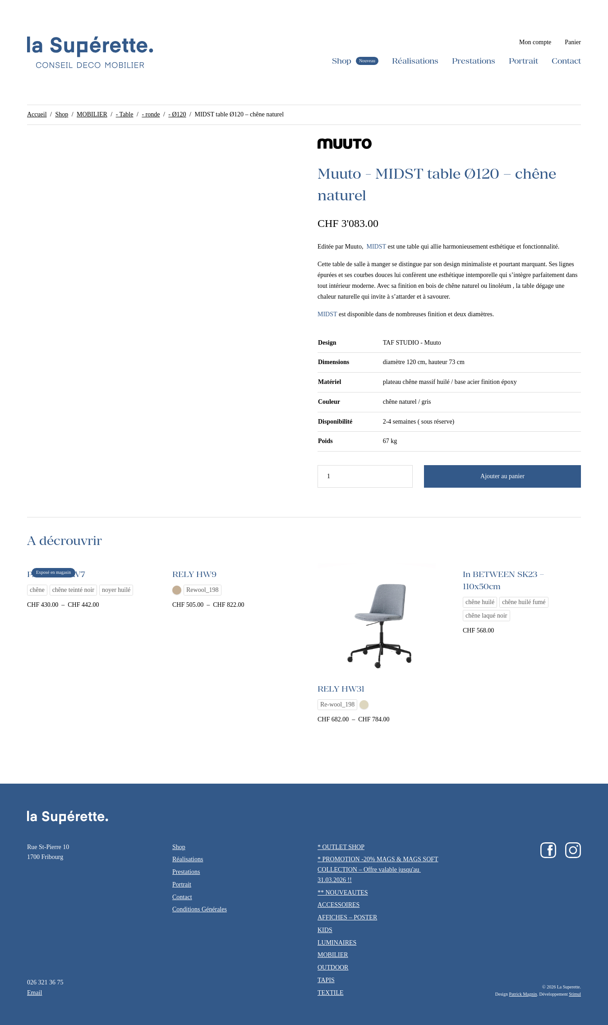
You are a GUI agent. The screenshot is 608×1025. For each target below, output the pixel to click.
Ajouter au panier (502, 476)
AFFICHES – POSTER (347, 917)
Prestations (473, 60)
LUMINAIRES (337, 942)
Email (34, 992)
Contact (566, 60)
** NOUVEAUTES (343, 892)
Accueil (37, 114)
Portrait (523, 60)
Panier (573, 42)
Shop (341, 60)
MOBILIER (92, 114)
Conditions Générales (199, 909)
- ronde (151, 114)
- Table (125, 114)
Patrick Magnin (523, 994)
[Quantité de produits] (365, 476)
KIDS (325, 930)
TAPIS (326, 980)
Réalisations (415, 60)
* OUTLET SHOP (341, 847)
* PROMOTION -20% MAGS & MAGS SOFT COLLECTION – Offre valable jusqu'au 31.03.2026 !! (378, 869)
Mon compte (535, 42)
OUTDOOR (333, 967)
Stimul (575, 994)
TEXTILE (331, 992)
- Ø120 (177, 114)
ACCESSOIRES (338, 904)
